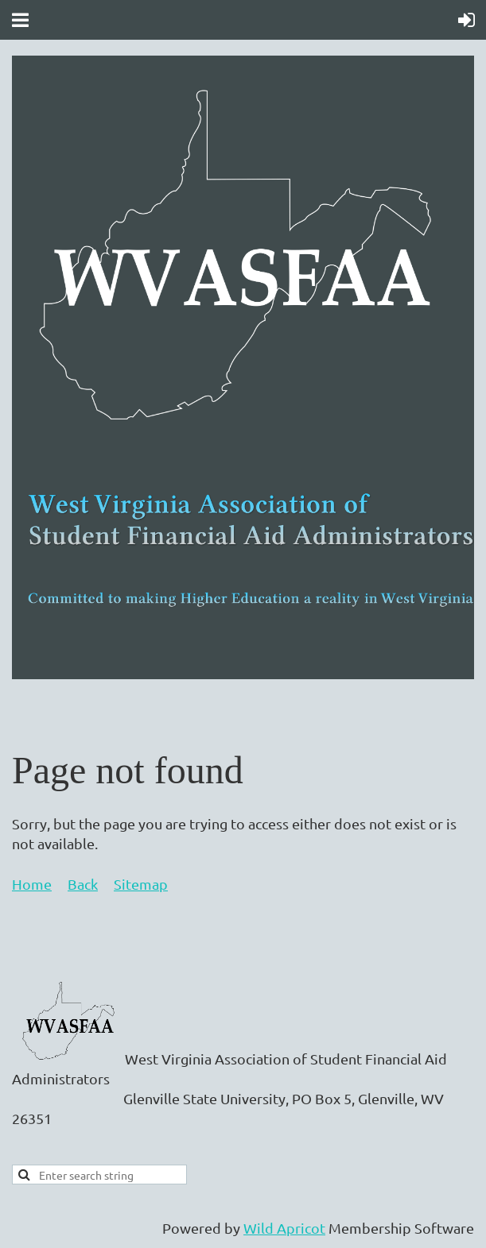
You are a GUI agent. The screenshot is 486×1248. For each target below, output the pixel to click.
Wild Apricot (284, 1227)
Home (32, 883)
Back (83, 883)
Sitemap (141, 883)
